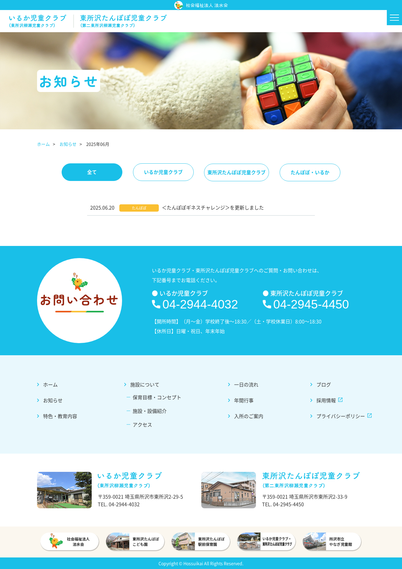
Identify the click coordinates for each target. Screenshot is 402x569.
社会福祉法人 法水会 (201, 5)
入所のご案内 (247, 415)
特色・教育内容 (63, 415)
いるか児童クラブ (162, 172)
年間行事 (243, 400)
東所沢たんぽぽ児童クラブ (237, 172)
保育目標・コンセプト (158, 397)
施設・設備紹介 (150, 410)
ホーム (43, 144)
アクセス (143, 424)
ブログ (321, 385)
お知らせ (68, 144)
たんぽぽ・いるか (312, 172)
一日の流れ (245, 385)
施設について (145, 385)
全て (89, 172)
